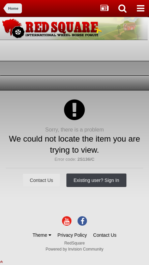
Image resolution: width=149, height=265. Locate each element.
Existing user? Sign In (96, 180)
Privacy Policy (72, 235)
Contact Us (41, 180)
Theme (41, 235)
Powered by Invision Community (74, 249)
